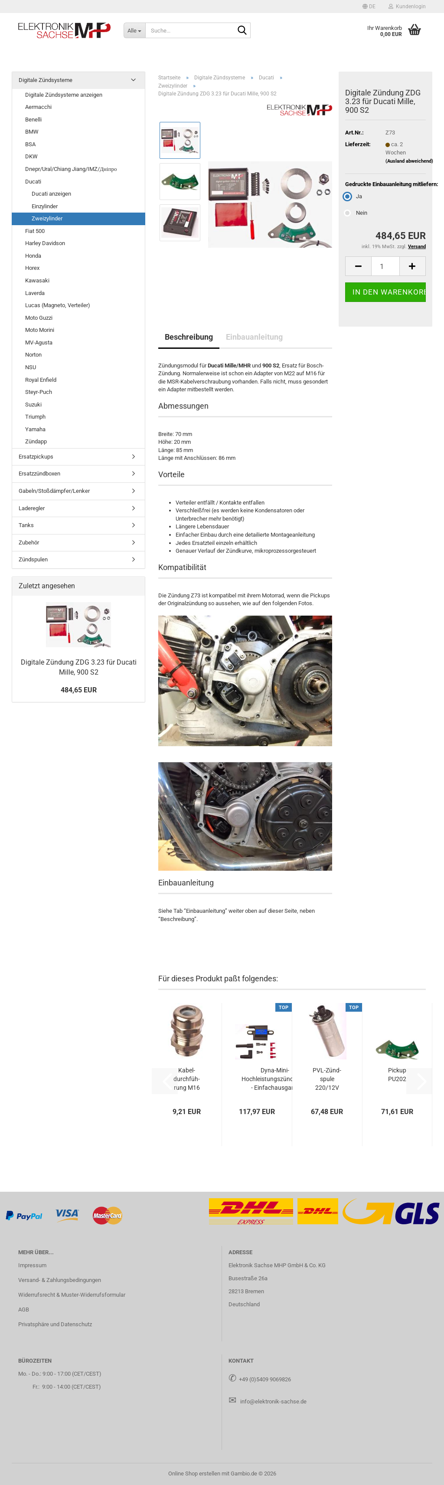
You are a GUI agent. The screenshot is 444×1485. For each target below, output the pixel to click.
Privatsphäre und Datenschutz (55, 1324)
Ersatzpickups (36, 456)
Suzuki (33, 404)
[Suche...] (134, 30)
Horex (32, 268)
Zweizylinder (47, 218)
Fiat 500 (35, 231)
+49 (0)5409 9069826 (265, 1379)
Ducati (33, 181)
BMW (32, 131)
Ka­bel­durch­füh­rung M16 (186, 1079)
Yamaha (35, 429)
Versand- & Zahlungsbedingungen (59, 1280)
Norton (33, 354)
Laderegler (32, 508)
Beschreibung (189, 336)
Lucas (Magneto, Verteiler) (57, 305)
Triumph (35, 416)
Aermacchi (38, 107)
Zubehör (29, 542)
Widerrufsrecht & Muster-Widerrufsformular (71, 1295)
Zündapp (36, 441)
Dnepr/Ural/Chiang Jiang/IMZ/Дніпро (71, 169)
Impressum (32, 1265)
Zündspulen (33, 559)
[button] (369, 6)
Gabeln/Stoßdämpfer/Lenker (54, 491)
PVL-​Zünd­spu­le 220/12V (327, 1079)
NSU (30, 367)
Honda (33, 255)
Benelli (33, 119)
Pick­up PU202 (397, 1074)
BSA (30, 144)
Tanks (26, 525)
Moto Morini (39, 330)
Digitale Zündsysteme (45, 80)
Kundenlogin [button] (407, 6)
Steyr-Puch (38, 392)
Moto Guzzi (38, 318)
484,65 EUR (79, 690)
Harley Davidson (45, 243)
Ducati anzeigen (51, 193)
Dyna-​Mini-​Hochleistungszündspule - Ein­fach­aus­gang (275, 1079)
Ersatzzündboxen (39, 473)
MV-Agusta (38, 342)
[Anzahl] (385, 266)
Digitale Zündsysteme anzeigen (63, 95)
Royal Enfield (40, 380)
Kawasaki (37, 280)
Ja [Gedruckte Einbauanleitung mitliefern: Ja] (353, 196)
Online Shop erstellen (194, 1473)
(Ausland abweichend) (409, 161)
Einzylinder (45, 206)
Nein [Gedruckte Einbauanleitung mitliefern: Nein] (356, 213)
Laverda (35, 293)
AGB (23, 1309)
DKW (31, 156)
